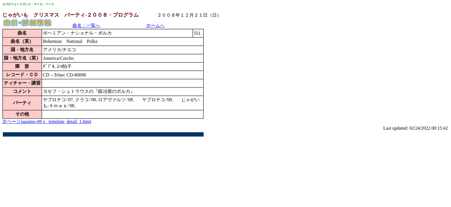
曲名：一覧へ (86, 25)
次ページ (11, 121)
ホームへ (155, 25)
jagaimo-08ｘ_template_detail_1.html (56, 121)
